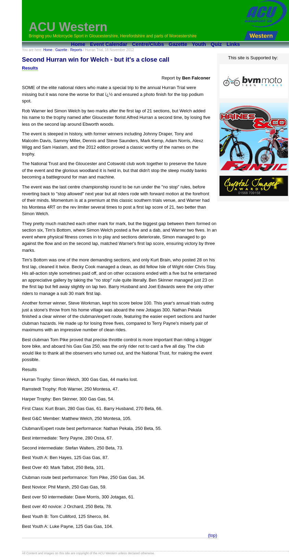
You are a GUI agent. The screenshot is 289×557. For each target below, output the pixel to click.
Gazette (178, 44)
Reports (76, 50)
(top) (212, 535)
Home (78, 44)
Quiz (216, 44)
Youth (199, 44)
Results (30, 68)
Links (233, 44)
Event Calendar (108, 44)
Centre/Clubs (148, 44)
